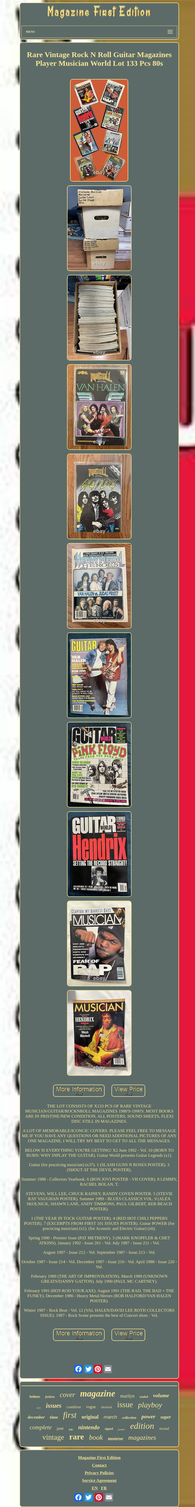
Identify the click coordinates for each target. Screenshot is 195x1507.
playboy (150, 1405)
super (165, 1417)
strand (164, 1428)
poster (121, 1429)
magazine (97, 1394)
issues (53, 1405)
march (110, 1417)
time (54, 1417)
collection (129, 1418)
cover (67, 1395)
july (71, 1429)
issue (125, 1404)
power (148, 1416)
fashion (50, 1397)
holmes (34, 1397)
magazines (142, 1437)
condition (74, 1407)
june (60, 1428)
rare (76, 1436)
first (69, 1415)
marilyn (127, 1396)
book (96, 1437)
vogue (91, 1407)
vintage (53, 1437)
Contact (99, 1465)
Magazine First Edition (99, 1457)
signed (109, 1429)
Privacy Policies (99, 1472)
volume (161, 1395)
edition (142, 1426)
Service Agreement (99, 1480)
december (36, 1417)
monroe (115, 1438)
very (38, 1407)
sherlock (106, 1407)
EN (95, 1488)
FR (104, 1488)
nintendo (89, 1427)
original (90, 1417)
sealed (144, 1397)
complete (41, 1427)
